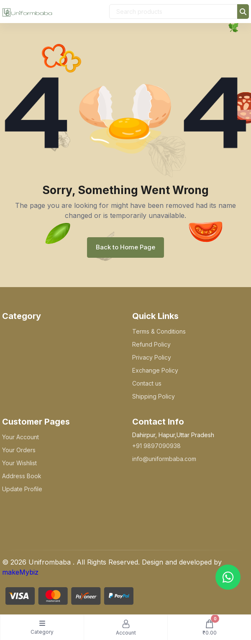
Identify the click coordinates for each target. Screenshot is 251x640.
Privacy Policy (151, 357)
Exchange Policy (155, 370)
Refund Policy (151, 344)
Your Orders (19, 449)
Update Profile (22, 488)
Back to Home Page (125, 247)
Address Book (21, 475)
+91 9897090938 (156, 445)
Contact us (146, 383)
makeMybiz (20, 572)
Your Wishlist (19, 462)
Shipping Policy (153, 396)
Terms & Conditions (159, 331)
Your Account (20, 436)
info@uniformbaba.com (164, 458)
